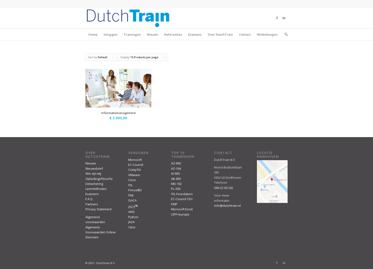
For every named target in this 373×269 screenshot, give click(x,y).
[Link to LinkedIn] (284, 17)
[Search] (284, 34)
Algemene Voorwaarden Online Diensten (100, 232)
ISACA (132, 200)
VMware (134, 175)
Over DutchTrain (220, 34)
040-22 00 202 (223, 188)
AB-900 (176, 179)
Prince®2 (135, 190)
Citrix (131, 227)
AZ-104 (176, 168)
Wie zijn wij (93, 173)
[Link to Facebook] (276, 17)
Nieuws (152, 34)
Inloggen (111, 34)
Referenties (173, 34)
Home (93, 34)
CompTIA (134, 170)
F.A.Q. (89, 199)
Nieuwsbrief (94, 168)
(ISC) (133, 207)
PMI (130, 195)
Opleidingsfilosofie (99, 179)
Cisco (132, 180)
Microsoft (135, 160)
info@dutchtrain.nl (227, 205)
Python (133, 217)
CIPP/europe (180, 214)
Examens (194, 34)
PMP (174, 204)
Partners (91, 204)
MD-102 (176, 184)
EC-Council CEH (181, 199)
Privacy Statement (98, 209)
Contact (245, 34)
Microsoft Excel (182, 209)
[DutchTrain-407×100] (128, 17)
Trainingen (132, 34)
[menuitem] (284, 34)
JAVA (131, 222)
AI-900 (175, 173)
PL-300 (175, 189)
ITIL (130, 185)
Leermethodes (96, 189)
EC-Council (135, 165)
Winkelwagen (267, 34)
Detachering (94, 184)
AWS (131, 212)
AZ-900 (176, 163)
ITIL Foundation (182, 194)
